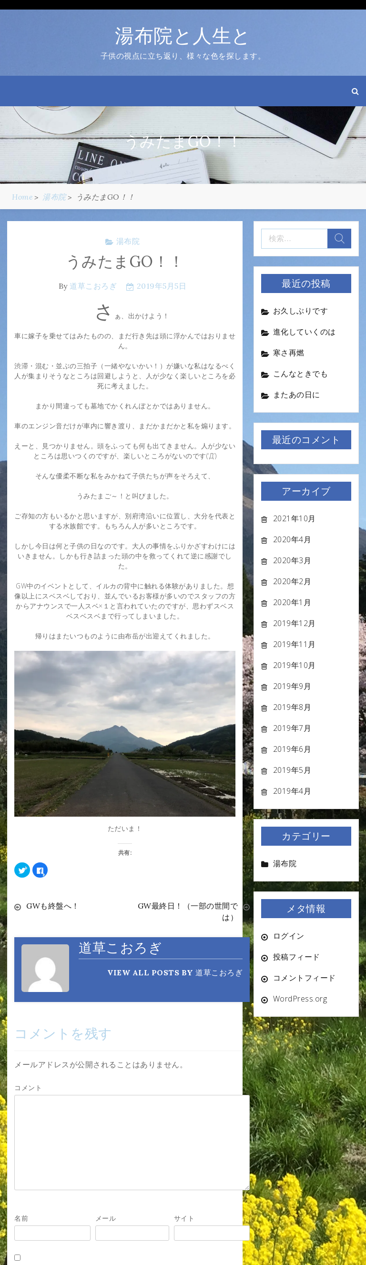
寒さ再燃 (289, 352)
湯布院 (128, 241)
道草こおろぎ (93, 286)
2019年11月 (294, 644)
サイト (184, 1218)
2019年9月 (292, 686)
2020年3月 (292, 560)
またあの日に (296, 394)
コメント (28, 1087)
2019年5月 (292, 770)
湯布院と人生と (183, 35)
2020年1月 (292, 602)
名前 (21, 1218)
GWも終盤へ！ (53, 906)
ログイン (289, 936)
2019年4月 (292, 791)
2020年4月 (292, 539)
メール (105, 1218)
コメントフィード (304, 977)
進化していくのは (304, 331)
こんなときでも (300, 373)
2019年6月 (292, 749)
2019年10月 (294, 665)
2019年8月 (292, 707)
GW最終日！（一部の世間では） (188, 911)
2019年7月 (292, 728)
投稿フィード (296, 956)
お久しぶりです (300, 310)
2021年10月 (294, 518)
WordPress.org (300, 998)
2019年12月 (294, 623)
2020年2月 (292, 581)
